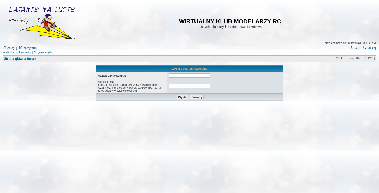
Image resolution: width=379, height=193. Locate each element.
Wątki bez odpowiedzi (17, 52)
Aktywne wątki (42, 52)
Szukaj (369, 48)
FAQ (355, 48)
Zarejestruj (28, 48)
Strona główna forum (20, 59)
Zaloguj (10, 48)
